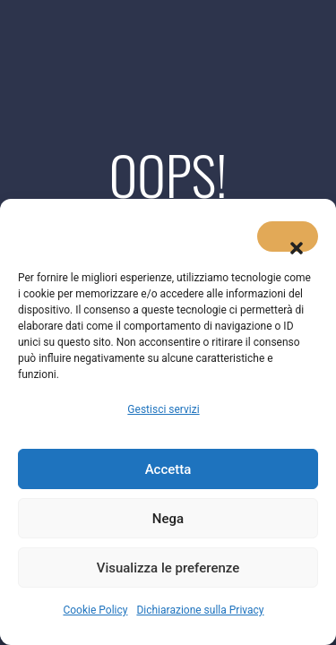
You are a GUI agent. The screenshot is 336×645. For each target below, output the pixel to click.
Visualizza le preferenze (168, 568)
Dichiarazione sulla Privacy (199, 610)
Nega (168, 519)
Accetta (168, 469)
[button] (287, 236)
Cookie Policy (95, 610)
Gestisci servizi (163, 409)
